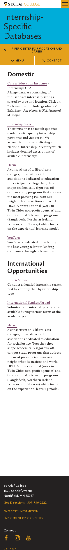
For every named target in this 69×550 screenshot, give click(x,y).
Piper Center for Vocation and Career (32, 50)
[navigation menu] (65, 4)
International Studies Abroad (28, 303)
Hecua (12, 165)
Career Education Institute (27, 83)
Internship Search (20, 124)
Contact (52, 60)
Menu (17, 60)
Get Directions (14, 502)
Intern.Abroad (17, 280)
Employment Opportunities (23, 518)
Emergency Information (21, 511)
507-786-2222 (37, 502)
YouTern (13, 238)
